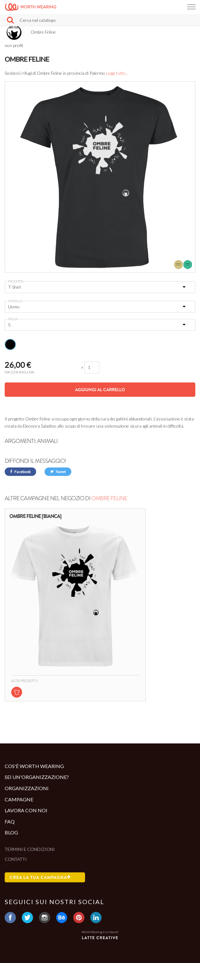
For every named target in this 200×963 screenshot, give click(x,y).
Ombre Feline (109, 498)
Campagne (19, 799)
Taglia (13, 319)
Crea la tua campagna (40, 877)
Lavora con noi (26, 810)
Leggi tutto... (117, 73)
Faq (10, 821)
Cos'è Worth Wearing (34, 766)
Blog (11, 832)
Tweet (58, 471)
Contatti (16, 859)
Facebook (20, 471)
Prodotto (15, 281)
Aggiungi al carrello (100, 390)
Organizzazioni (27, 788)
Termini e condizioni (30, 849)
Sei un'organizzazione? (37, 777)
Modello (15, 301)
